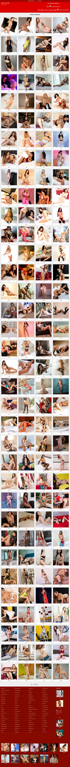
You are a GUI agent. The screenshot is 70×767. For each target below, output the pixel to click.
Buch (2, 707)
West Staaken (17, 720)
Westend (16, 722)
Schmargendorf (17, 690)
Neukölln (30, 711)
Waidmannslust (17, 711)
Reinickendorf (31, 728)
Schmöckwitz (17, 692)
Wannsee (16, 713)
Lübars (30, 690)
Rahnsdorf (30, 726)
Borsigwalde (3, 703)
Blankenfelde (3, 699)
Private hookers (45, 709)
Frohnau (2, 730)
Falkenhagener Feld (4, 718)
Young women (45, 694)
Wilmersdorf (17, 728)
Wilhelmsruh (17, 724)
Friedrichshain (3, 728)
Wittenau (16, 730)
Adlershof (3, 688)
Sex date (44, 718)
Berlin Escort (45, 732)
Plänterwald (31, 722)
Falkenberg (3, 716)
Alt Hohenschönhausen (5, 690)
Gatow (2, 732)
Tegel (16, 703)
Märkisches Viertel (32, 699)
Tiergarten (17, 707)
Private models (45, 707)
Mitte (30, 703)
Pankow (30, 720)
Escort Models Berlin (31, 0)
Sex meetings (45, 722)
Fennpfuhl (3, 720)
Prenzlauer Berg (31, 724)
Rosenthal (30, 730)
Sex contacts (45, 720)
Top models (45, 724)
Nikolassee (30, 716)
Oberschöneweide (32, 718)
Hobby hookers (45, 688)
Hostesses (44, 690)
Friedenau (3, 722)
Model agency (45, 699)
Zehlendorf (17, 732)
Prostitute (44, 711)
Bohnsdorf (3, 701)
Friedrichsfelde (3, 724)
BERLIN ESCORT (5, 3)
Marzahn (30, 701)
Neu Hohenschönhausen (33, 709)
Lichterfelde (31, 688)
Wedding (16, 716)
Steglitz (16, 701)
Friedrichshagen (4, 726)
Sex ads (44, 716)
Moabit (30, 705)
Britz (2, 705)
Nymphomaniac (45, 701)
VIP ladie (44, 730)
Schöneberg (17, 694)
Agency (44, 728)
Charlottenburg (3, 713)
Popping (44, 703)
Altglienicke (3, 692)
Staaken (16, 699)
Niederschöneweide (32, 713)
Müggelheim (31, 707)
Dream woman (45, 726)
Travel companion (46, 713)
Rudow (30, 732)
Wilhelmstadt (17, 726)
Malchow (30, 694)
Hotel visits (44, 692)
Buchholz (2, 709)
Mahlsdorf (30, 692)
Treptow (16, 709)
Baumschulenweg (4, 694)
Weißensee (17, 718)
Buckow (2, 711)
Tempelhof (17, 705)
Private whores (45, 705)
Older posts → (36, 684)
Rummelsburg (17, 688)
